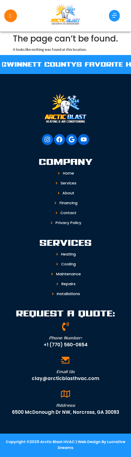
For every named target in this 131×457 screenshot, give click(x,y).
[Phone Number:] (65, 326)
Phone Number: (65, 337)
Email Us (65, 371)
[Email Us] (65, 360)
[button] (114, 16)
